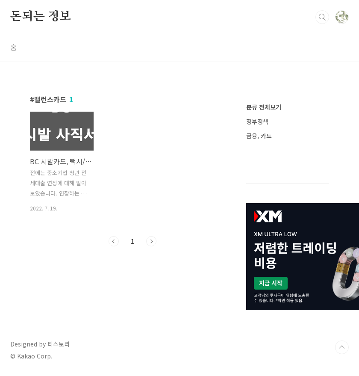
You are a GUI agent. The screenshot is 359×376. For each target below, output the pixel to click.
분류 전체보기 (263, 107)
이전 (114, 241)
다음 (151, 241)
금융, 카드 (259, 135)
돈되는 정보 (40, 17)
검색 (322, 17)
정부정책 (257, 121)
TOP (342, 347)
